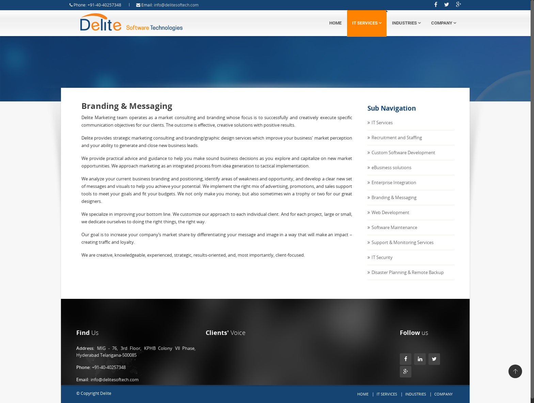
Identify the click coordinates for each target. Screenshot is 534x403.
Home (335, 23)
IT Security (382, 263)
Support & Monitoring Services (403, 248)
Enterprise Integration (394, 188)
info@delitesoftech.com (182, 5)
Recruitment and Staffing (397, 143)
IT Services (366, 23)
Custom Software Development (403, 158)
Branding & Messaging (394, 203)
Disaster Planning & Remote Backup (408, 278)
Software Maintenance (394, 233)
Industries (406, 23)
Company (443, 23)
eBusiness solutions (391, 173)
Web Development (390, 218)
